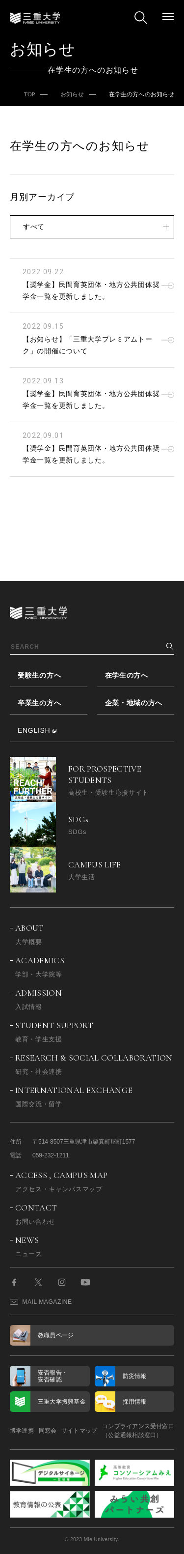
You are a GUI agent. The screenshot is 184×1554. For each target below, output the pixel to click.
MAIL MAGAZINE (41, 1302)
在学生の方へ (126, 675)
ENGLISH (34, 730)
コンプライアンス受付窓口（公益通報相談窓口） (138, 1431)
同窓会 (48, 1430)
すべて (34, 226)
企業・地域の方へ (134, 703)
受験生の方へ (39, 675)
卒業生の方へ (39, 703)
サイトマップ (79, 1430)
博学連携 (22, 1430)
